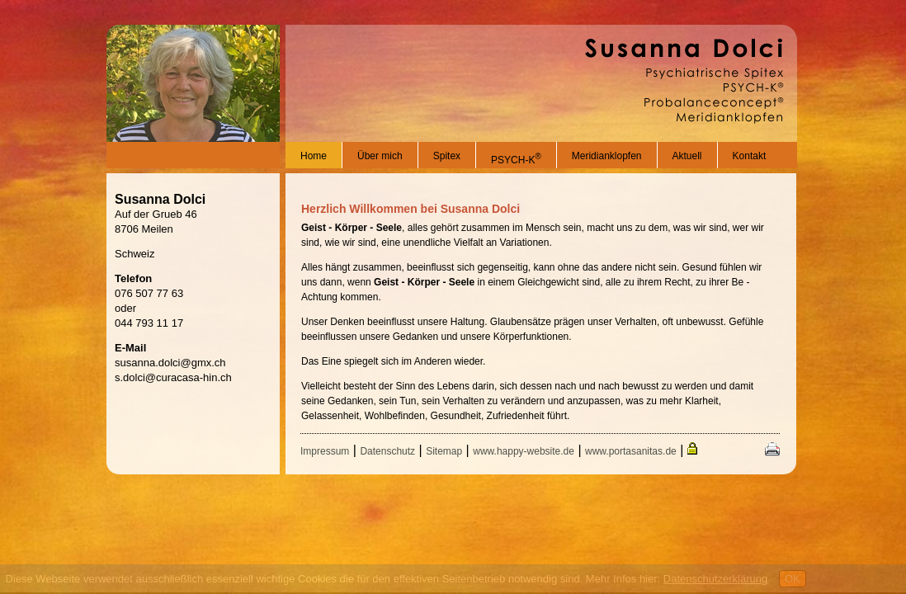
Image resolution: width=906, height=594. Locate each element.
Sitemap (444, 451)
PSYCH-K (516, 160)
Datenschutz (387, 451)
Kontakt (750, 156)
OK (792, 579)
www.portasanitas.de (631, 451)
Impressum (324, 451)
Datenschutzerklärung (715, 579)
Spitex (446, 156)
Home (313, 156)
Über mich (380, 156)
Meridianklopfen (607, 156)
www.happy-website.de (523, 451)
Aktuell (687, 156)
